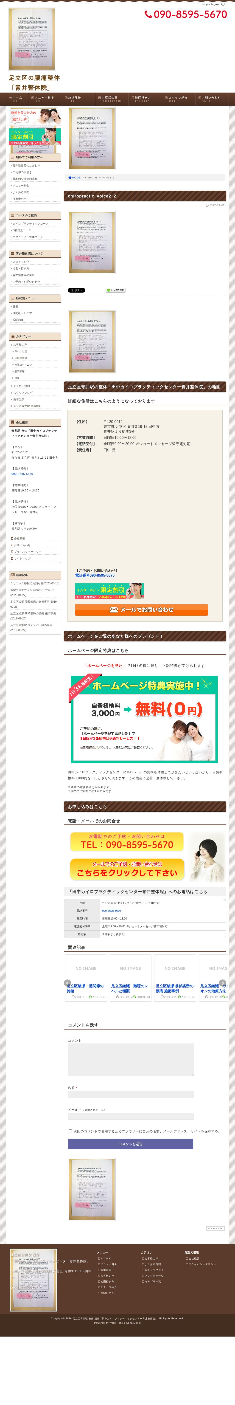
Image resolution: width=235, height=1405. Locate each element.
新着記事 (18, 399)
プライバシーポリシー (28, 551)
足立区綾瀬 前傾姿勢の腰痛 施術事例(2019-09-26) (33, 616)
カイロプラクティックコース (30, 223)
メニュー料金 (46, 99)
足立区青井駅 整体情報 (27, 406)
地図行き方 (146, 99)
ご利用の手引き (22, 172)
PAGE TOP (215, 1234)
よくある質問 (21, 192)
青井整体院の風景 (24, 275)
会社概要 (19, 538)
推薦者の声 (19, 198)
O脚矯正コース (22, 230)
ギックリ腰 (20, 351)
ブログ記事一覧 (152, 1281)
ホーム (18, 99)
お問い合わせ (213, 99)
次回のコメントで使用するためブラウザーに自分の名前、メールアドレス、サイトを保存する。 (148, 1137)
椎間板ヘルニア (22, 313)
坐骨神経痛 (20, 358)
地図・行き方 (21, 268)
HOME (74, 177)
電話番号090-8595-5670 (95, 575)
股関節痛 (18, 320)
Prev (67, 983)
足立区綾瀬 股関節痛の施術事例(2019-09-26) (34, 604)
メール (73, 1115)
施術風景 (79, 99)
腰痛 (15, 306)
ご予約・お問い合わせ (26, 281)
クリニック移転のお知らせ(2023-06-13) (34, 583)
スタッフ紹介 (180, 99)
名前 (71, 1093)
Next (222, 983)
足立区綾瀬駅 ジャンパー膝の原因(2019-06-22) (31, 628)
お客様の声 (113, 99)
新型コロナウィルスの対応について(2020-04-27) (32, 592)
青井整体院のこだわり (26, 165)
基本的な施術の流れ (25, 179)
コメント (75, 1040)
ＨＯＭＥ (104, 1264)
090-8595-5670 (111, 910)
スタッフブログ (23, 392)
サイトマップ (22, 558)
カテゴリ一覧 (151, 1287)
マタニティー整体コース (28, 237)
